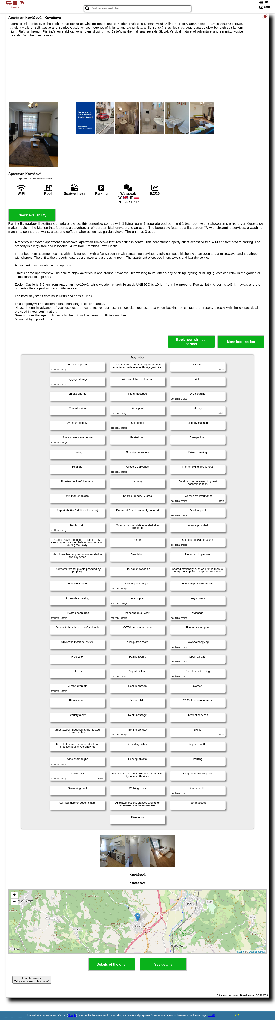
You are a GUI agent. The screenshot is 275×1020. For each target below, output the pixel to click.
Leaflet (240, 951)
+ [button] (14, 895)
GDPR (211, 1015)
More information (241, 342)
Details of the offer (112, 964)
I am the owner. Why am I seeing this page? (31, 980)
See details (163, 964)
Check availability (31, 215)
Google (72, 1015)
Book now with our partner (191, 342)
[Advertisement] (137, 69)
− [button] (14, 902)
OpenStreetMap (257, 951)
